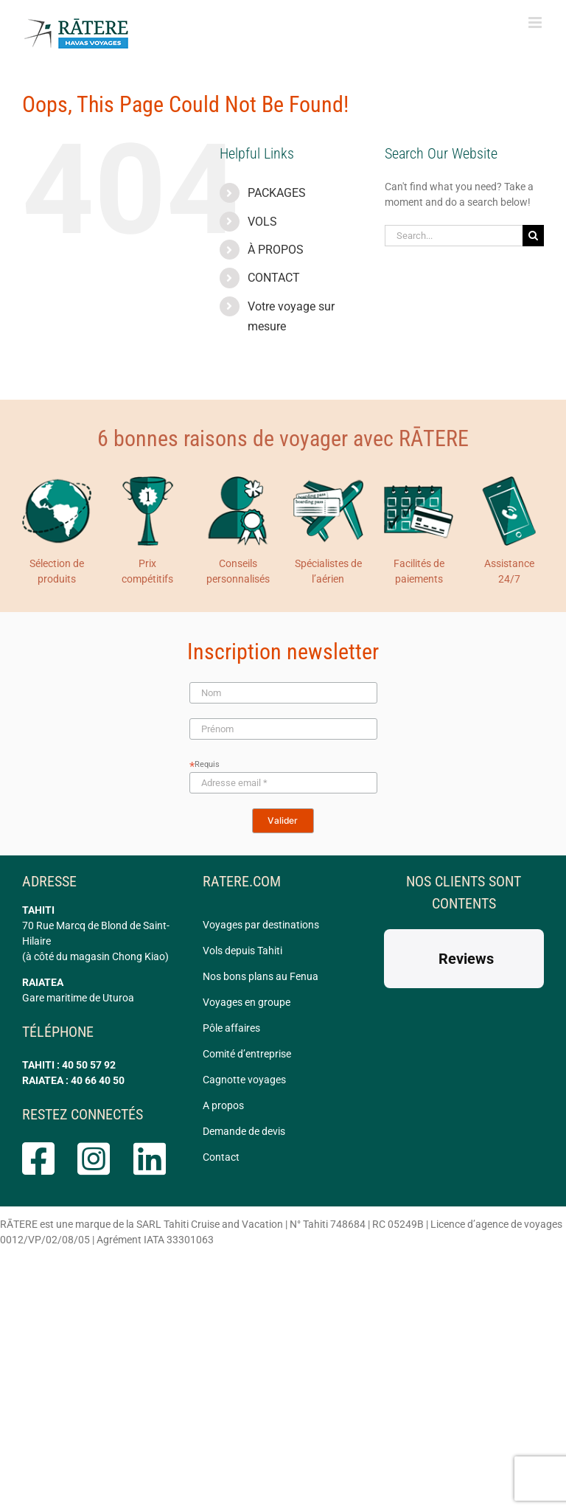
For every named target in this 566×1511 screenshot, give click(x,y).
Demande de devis (244, 1131)
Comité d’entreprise (247, 1054)
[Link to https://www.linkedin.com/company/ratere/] (148, 1158)
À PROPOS (276, 250)
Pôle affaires (231, 1028)
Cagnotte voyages (244, 1080)
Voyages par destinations (261, 925)
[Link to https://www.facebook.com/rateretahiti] (37, 1158)
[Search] (533, 235)
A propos (223, 1105)
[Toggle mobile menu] (536, 22)
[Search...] (454, 235)
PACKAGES (277, 193)
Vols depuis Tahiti (242, 950)
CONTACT (274, 278)
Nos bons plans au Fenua (260, 976)
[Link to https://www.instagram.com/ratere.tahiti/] (92, 1158)
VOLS (262, 222)
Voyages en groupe (246, 1002)
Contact (221, 1157)
